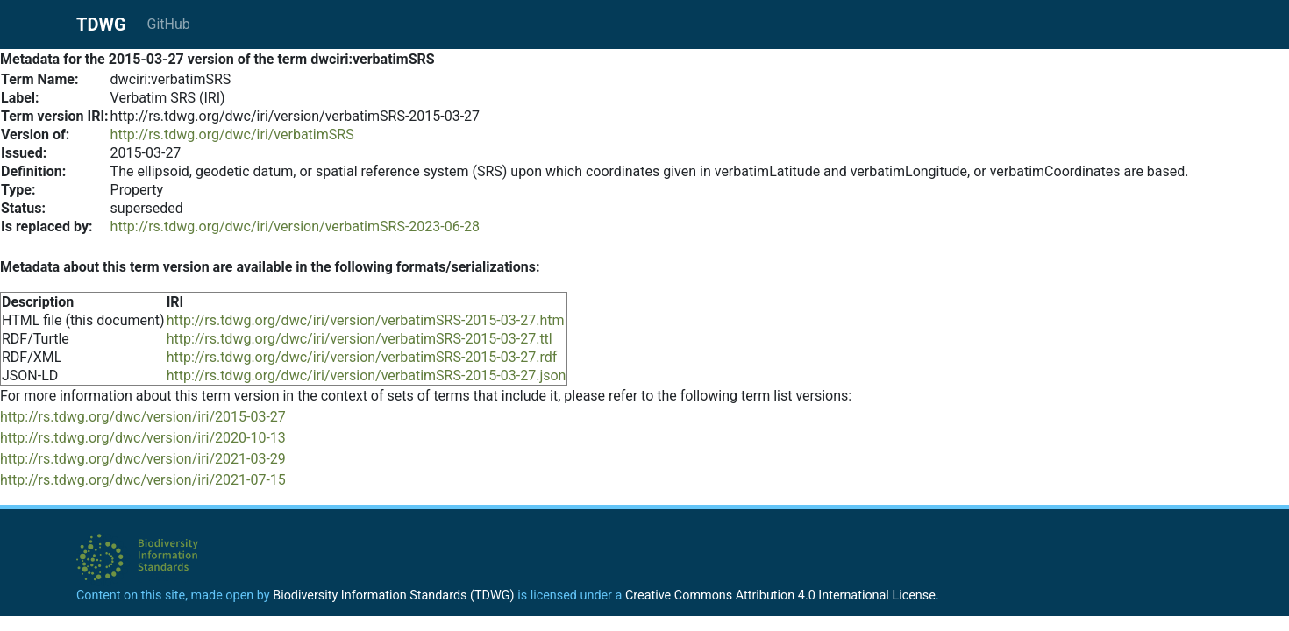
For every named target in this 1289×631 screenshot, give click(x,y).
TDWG (101, 24)
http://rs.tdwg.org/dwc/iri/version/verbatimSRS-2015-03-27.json (366, 375)
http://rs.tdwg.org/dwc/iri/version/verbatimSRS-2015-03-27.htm (366, 320)
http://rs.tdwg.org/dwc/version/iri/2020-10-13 (143, 437)
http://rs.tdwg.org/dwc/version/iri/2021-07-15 (143, 479)
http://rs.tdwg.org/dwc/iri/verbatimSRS (232, 134)
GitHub (168, 24)
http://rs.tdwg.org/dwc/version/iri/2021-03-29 (143, 458)
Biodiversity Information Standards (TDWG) (393, 595)
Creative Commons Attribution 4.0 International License (780, 595)
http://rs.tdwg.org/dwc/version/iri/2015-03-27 (143, 416)
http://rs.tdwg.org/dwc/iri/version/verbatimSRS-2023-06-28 (295, 226)
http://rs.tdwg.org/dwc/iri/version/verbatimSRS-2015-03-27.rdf (362, 357)
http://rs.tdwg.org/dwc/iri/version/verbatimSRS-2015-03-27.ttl (359, 338)
